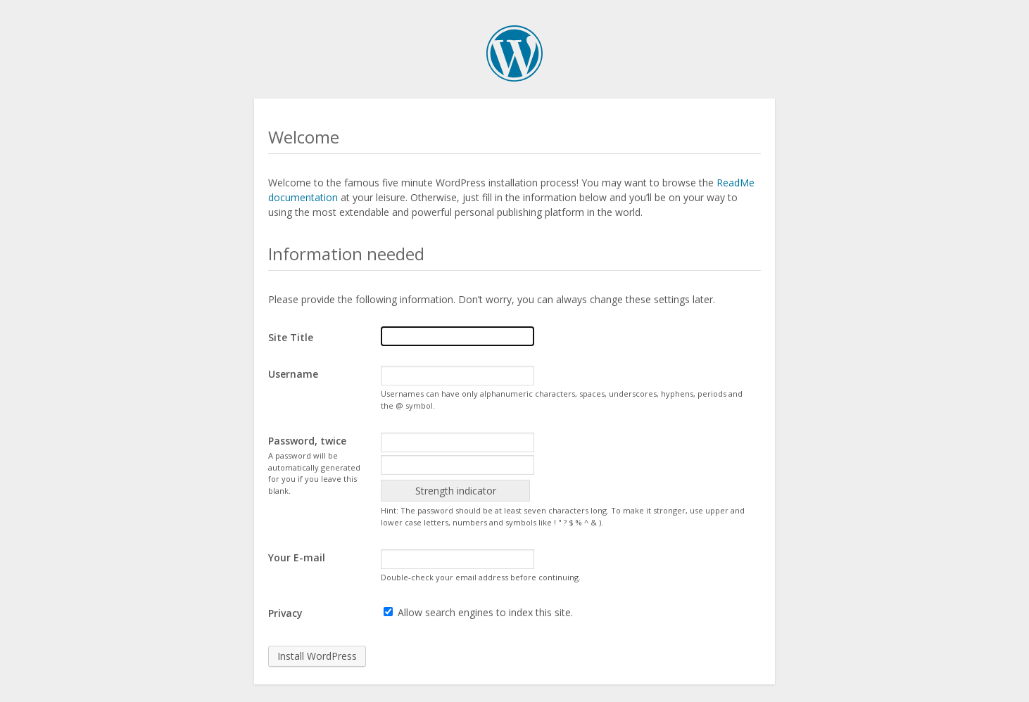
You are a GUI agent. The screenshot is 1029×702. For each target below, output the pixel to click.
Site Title (290, 337)
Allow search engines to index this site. (478, 612)
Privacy (285, 613)
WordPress (514, 53)
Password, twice (307, 440)
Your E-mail (296, 557)
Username (293, 374)
